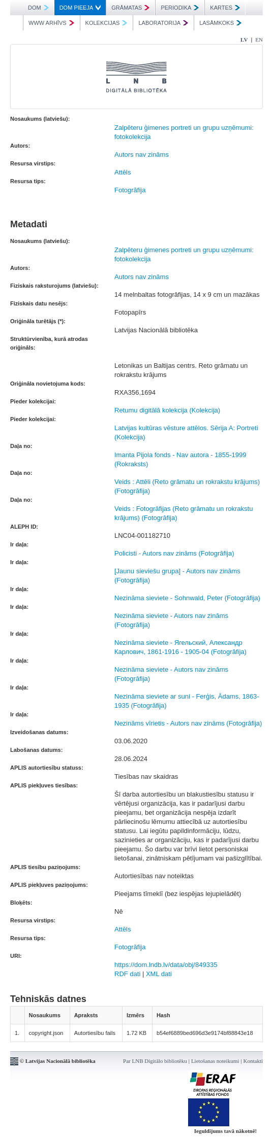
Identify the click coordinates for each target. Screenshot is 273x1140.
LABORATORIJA (163, 22)
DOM (38, 7)
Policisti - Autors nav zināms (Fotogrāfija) (174, 553)
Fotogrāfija (129, 190)
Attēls (122, 172)
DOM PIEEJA (80, 7)
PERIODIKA (180, 7)
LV (244, 40)
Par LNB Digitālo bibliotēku (155, 1061)
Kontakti (253, 1061)
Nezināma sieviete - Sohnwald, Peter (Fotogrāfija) (187, 598)
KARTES (225, 7)
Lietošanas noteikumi (215, 1061)
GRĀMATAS (130, 7)
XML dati (159, 974)
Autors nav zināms (141, 154)
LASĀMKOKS (220, 22)
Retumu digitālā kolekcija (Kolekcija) (167, 410)
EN (259, 40)
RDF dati (127, 974)
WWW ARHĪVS (51, 22)
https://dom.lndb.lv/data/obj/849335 (165, 965)
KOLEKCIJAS (106, 22)
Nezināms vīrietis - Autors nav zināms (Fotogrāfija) (188, 723)
